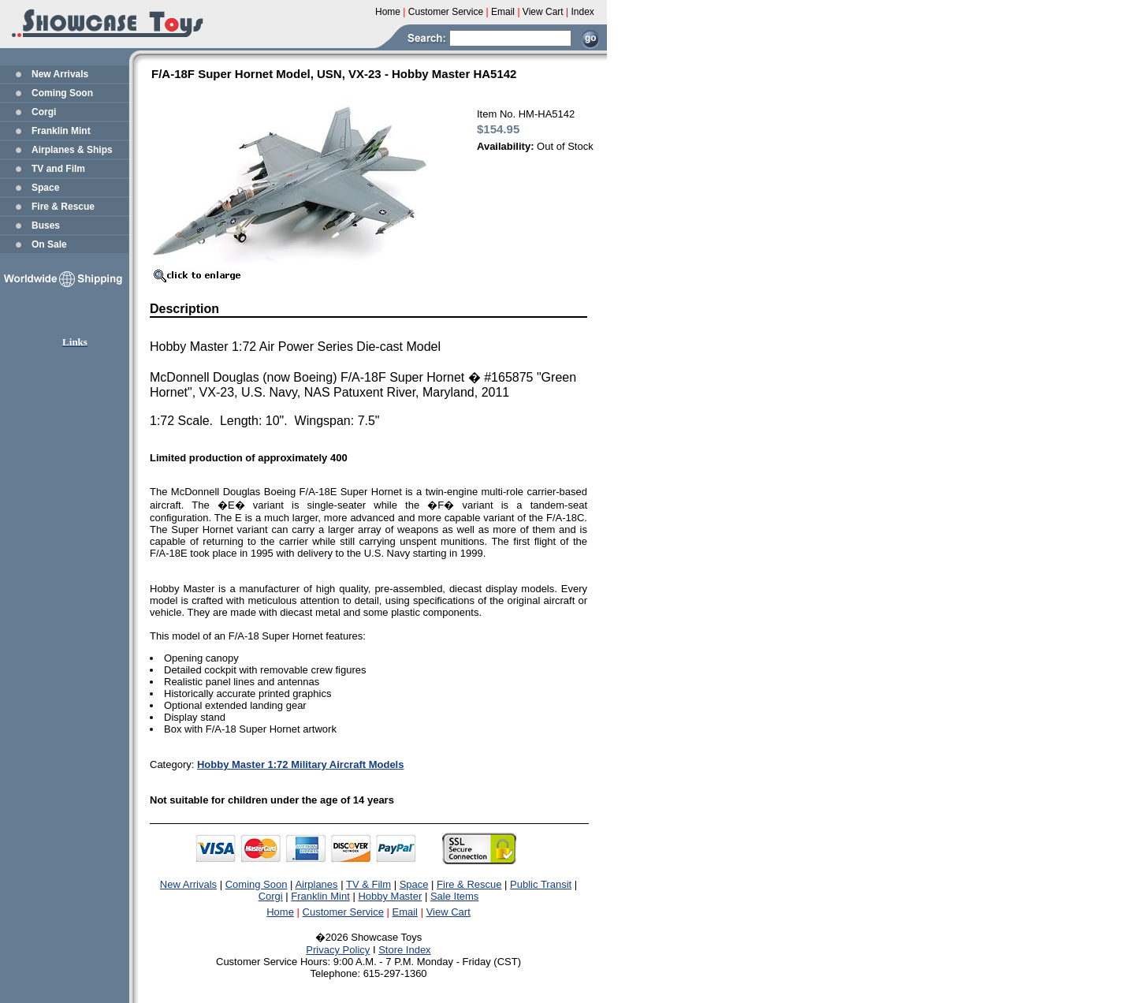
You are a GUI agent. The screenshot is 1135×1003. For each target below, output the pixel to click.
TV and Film (58, 168)
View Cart (448, 912)
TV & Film (368, 884)
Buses (46, 225)
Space (45, 187)
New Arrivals (60, 74)
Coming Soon (62, 93)
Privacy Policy (338, 950)
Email (406, 912)
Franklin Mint (61, 130)
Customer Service (343, 912)
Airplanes (316, 884)
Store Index (404, 950)
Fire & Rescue (63, 206)
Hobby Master (390, 896)
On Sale (49, 244)
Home (280, 912)
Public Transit (540, 884)
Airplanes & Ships (72, 149)
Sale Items (454, 896)
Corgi (44, 111)
